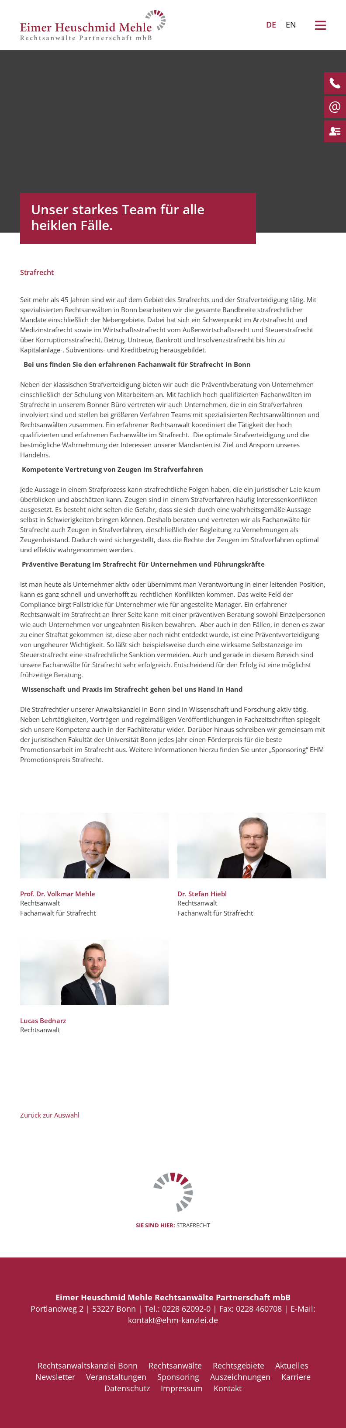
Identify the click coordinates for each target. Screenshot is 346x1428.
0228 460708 (259, 1308)
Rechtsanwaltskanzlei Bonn (88, 1365)
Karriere (296, 1377)
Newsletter (55, 1377)
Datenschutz (127, 1388)
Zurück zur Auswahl (50, 1115)
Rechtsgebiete (238, 1365)
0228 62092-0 (186, 1308)
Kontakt (228, 1388)
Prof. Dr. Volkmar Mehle (57, 893)
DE (271, 24)
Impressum (182, 1388)
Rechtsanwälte (175, 1365)
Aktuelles (291, 1365)
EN (291, 24)
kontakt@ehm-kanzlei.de (173, 1320)
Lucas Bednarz (43, 1020)
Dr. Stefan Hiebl (202, 893)
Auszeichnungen (240, 1377)
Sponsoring (178, 1377)
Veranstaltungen (116, 1377)
